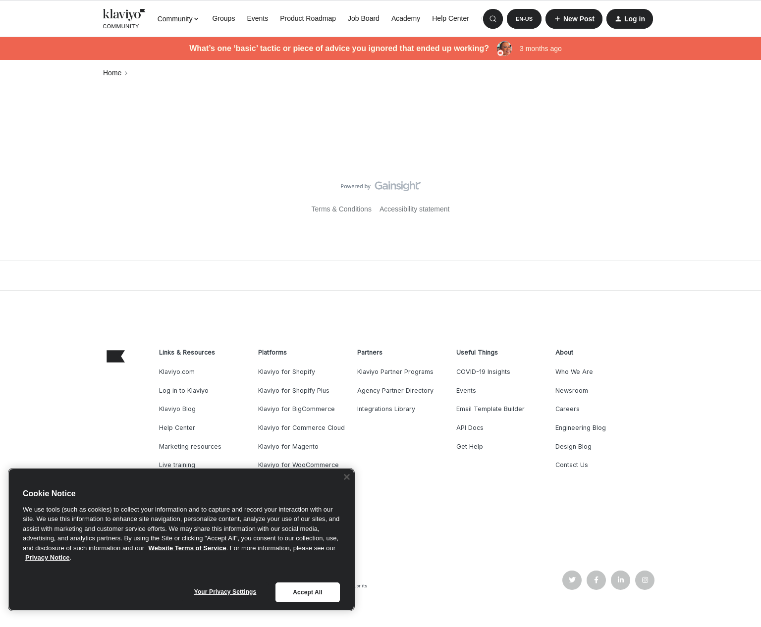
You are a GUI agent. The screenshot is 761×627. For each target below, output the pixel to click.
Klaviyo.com (177, 371)
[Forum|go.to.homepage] (124, 19)
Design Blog (573, 446)
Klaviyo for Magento (288, 446)
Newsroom (571, 390)
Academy (405, 18)
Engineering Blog (580, 427)
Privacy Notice (47, 557)
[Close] (347, 477)
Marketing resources (190, 446)
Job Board (364, 18)
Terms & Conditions (342, 209)
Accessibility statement (415, 209)
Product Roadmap (308, 18)
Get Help (469, 446)
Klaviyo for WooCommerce (298, 465)
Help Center (450, 18)
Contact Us (571, 465)
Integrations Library (386, 409)
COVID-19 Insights (483, 371)
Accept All (307, 592)
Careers (567, 409)
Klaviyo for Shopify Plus (293, 390)
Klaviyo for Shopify (286, 371)
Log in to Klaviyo (184, 390)
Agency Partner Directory (395, 390)
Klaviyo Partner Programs (395, 371)
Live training (177, 465)
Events (257, 18)
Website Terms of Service (187, 548)
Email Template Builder (490, 409)
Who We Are (574, 371)
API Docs (470, 427)
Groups (223, 18)
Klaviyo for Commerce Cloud (301, 427)
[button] (524, 19)
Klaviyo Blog (177, 409)
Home (112, 73)
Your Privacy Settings (225, 591)
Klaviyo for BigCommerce (296, 409)
